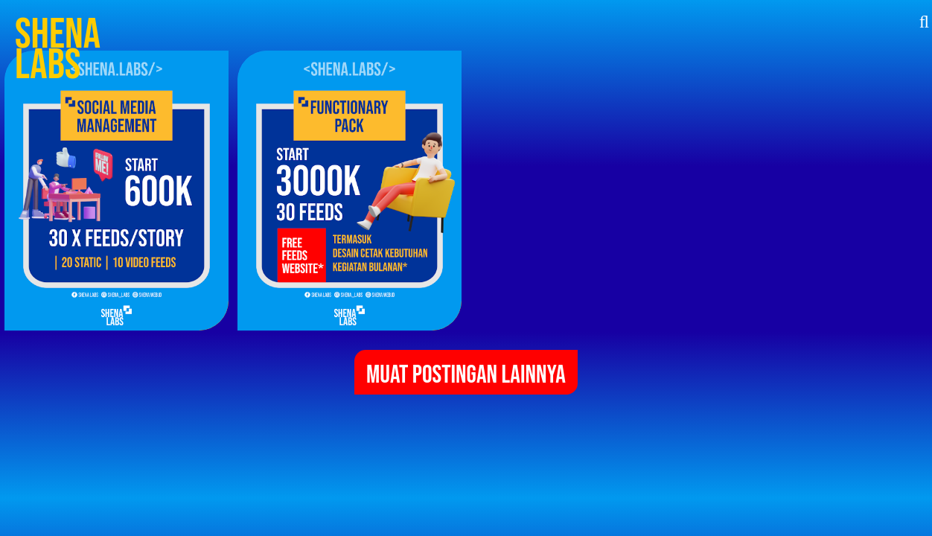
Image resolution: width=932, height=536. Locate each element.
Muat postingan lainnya (466, 375)
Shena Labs (57, 50)
